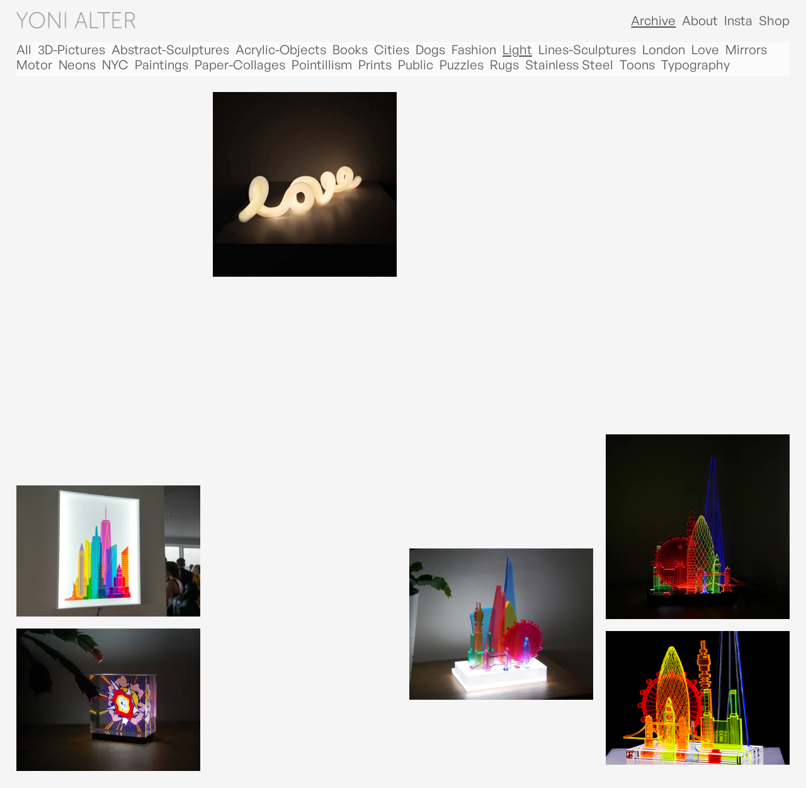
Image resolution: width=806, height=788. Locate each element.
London (663, 49)
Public (415, 64)
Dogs (430, 49)
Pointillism (322, 64)
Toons (637, 64)
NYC (115, 64)
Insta (738, 20)
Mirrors (746, 49)
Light (517, 49)
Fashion (473, 49)
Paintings (161, 64)
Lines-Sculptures (587, 49)
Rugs (504, 64)
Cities (391, 49)
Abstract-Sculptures (170, 49)
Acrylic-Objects (281, 49)
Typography (695, 64)
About (700, 20)
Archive (653, 20)
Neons (77, 64)
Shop (774, 20)
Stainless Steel (569, 64)
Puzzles (462, 64)
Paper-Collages (240, 64)
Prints (375, 64)
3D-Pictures (71, 49)
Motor (34, 64)
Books (350, 49)
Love (705, 49)
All (23, 49)
